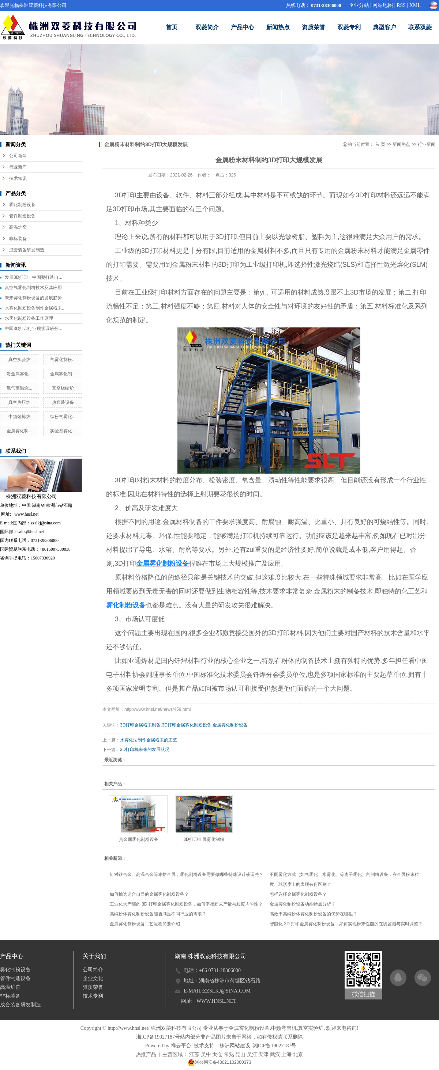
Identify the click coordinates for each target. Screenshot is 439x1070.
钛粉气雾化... (63, 416)
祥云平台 (181, 1045)
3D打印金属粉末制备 (140, 725)
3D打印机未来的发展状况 (144, 749)
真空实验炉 (19, 359)
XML (415, 5)
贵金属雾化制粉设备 (138, 839)
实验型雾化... (63, 430)
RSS (401, 5)
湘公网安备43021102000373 (219, 1062)
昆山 (240, 1054)
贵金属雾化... (19, 373)
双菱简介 (207, 27)
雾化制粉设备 (22, 204)
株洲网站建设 (235, 1045)
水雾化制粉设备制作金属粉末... (35, 308)
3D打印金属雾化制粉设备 (186, 725)
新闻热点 (278, 27)
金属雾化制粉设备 (230, 725)
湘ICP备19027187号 (158, 1037)
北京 (298, 1054)
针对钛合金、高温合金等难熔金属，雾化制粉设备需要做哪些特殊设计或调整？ (186, 874)
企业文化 (93, 978)
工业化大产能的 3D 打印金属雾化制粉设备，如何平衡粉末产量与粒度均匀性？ (186, 904)
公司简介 (93, 969)
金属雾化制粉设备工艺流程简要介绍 (145, 923)
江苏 (194, 1054)
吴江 (252, 1054)
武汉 (275, 1054)
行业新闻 (18, 167)
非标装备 (18, 238)
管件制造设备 (22, 216)
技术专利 (93, 996)
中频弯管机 (284, 1028)
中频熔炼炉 (19, 416)
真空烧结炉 (63, 388)
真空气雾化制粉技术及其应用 (33, 287)
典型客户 (384, 27)
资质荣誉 (313, 27)
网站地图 (382, 5)
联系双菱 (420, 27)
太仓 (217, 1054)
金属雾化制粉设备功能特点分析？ (302, 904)
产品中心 (242, 27)
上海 (286, 1054)
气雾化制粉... (63, 359)
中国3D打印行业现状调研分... (33, 328)
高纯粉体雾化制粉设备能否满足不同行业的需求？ (158, 914)
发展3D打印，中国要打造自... (33, 277)
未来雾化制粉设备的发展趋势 (33, 297)
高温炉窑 (18, 227)
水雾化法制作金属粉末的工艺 (148, 740)
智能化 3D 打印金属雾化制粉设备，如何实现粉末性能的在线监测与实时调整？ (346, 923)
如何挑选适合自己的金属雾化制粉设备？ (149, 894)
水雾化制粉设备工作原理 (29, 318)
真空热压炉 (19, 402)
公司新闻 (18, 155)
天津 (263, 1054)
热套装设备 (63, 402)
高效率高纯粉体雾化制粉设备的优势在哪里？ (313, 914)
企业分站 (359, 5)
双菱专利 (349, 27)
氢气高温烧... (19, 388)
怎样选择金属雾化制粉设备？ (298, 894)
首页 (171, 27)
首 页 (380, 144)
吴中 (206, 1054)
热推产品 (146, 1054)
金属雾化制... (63, 373)
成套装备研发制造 (26, 250)
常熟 (229, 1054)
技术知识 (18, 178)
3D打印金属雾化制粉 (203, 839)
